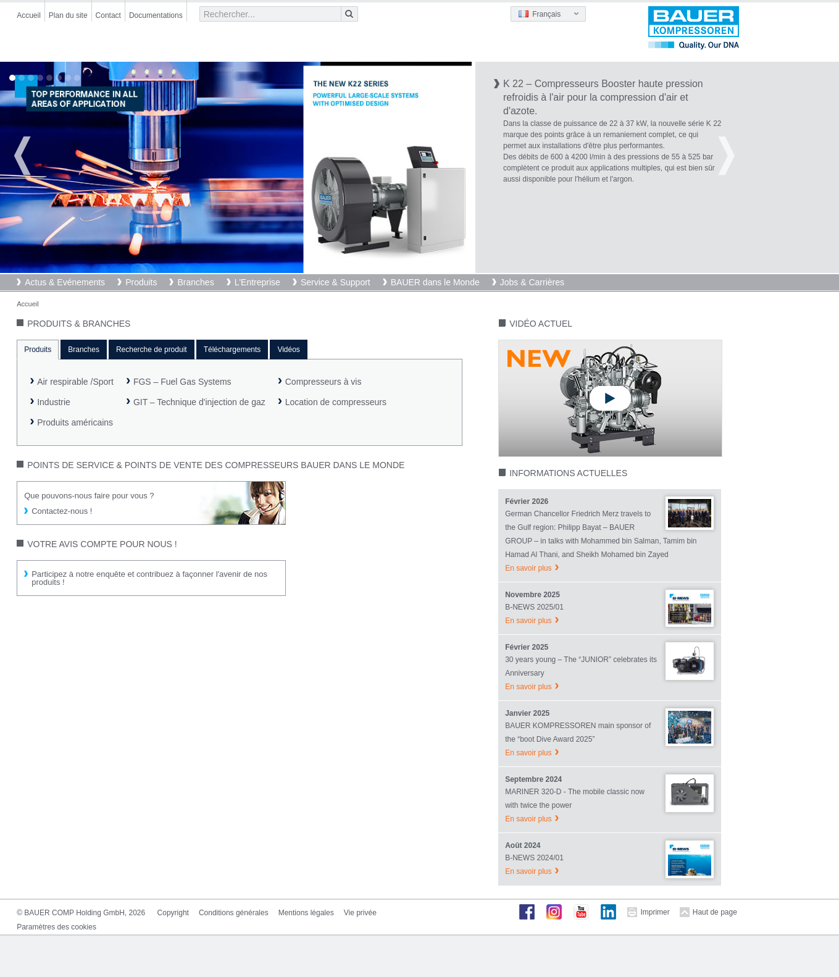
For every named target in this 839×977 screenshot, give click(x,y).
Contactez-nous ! (61, 511)
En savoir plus (528, 568)
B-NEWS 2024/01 (534, 857)
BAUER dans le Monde (435, 282)
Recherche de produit (151, 349)
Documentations (156, 15)
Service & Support (335, 282)
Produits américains (75, 422)
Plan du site (68, 15)
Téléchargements (232, 349)
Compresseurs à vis (323, 382)
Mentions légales (306, 912)
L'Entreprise (257, 282)
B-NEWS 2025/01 (534, 607)
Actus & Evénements (65, 282)
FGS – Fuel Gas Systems (182, 382)
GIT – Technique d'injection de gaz (199, 402)
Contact (108, 15)
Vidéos (288, 349)
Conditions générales (234, 912)
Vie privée (360, 912)
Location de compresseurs (335, 402)
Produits (141, 282)
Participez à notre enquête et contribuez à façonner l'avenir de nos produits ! (149, 578)
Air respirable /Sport (75, 382)
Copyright (173, 912)
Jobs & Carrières (532, 282)
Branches (195, 282)
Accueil (29, 15)
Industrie (53, 402)
